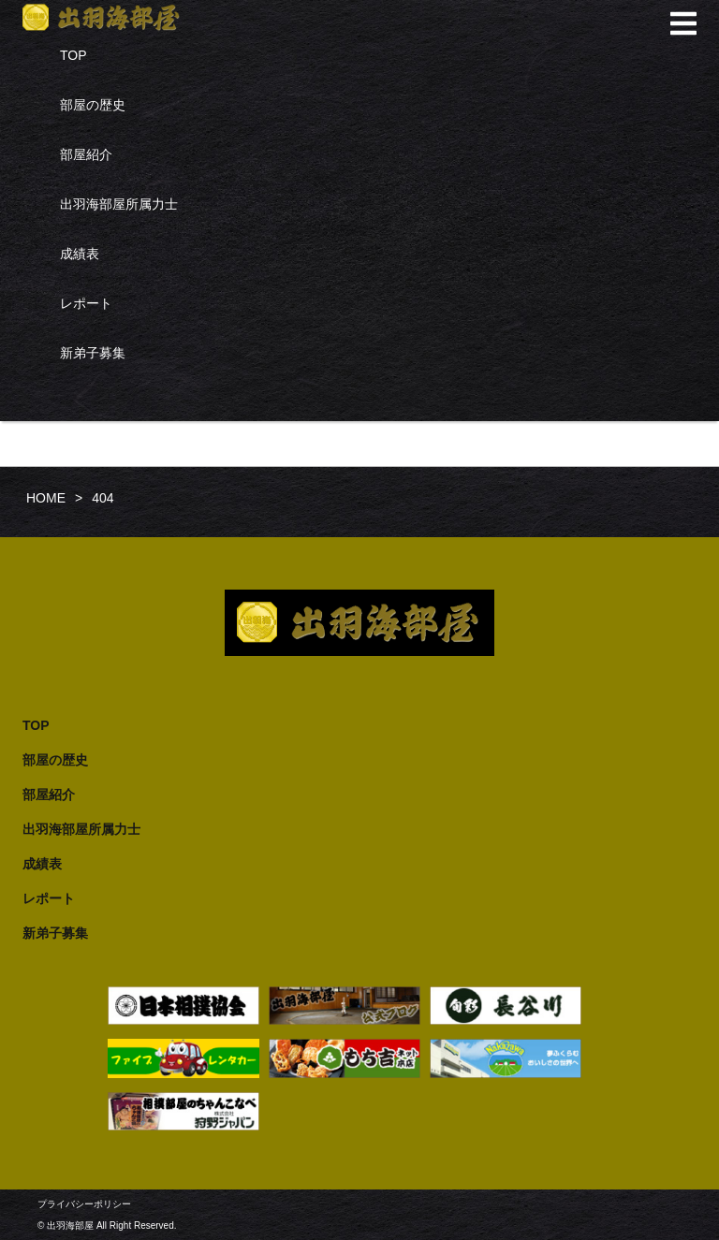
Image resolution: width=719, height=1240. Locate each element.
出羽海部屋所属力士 (119, 204)
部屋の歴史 (92, 104)
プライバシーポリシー (84, 1204)
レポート (86, 303)
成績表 (79, 253)
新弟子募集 (92, 352)
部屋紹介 (86, 154)
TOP (73, 55)
